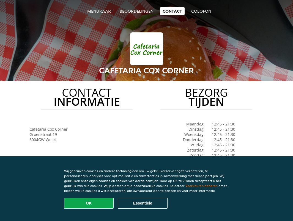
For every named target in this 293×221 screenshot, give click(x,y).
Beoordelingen (137, 11)
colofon (201, 11)
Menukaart (100, 11)
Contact (172, 11)
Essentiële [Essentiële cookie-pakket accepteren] (142, 203)
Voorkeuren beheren (201, 186)
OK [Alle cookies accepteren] (89, 203)
